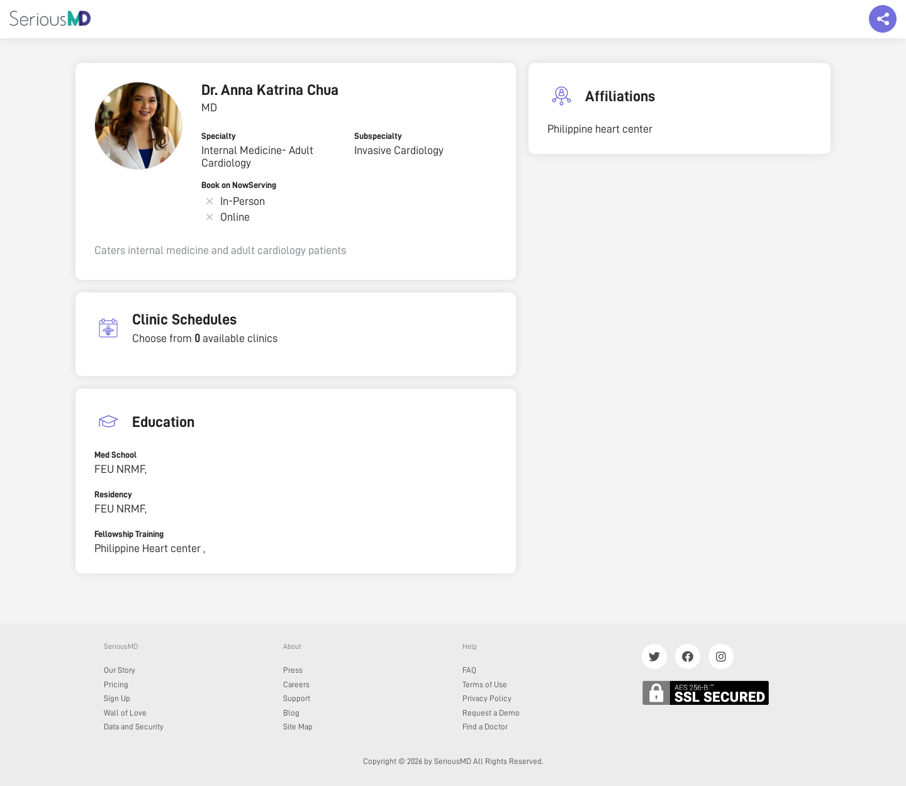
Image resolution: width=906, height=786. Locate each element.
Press (293, 670)
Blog (291, 713)
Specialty (218, 135)
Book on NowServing (238, 184)
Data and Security (134, 726)
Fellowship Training (129, 533)
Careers (296, 684)
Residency (113, 494)
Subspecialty (378, 135)
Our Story (119, 670)
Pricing (116, 684)
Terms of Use (484, 684)
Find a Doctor (485, 726)
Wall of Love (125, 713)
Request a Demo (491, 713)
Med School (115, 454)
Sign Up (117, 698)
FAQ (469, 670)
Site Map (298, 726)
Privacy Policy (487, 698)
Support (296, 698)
